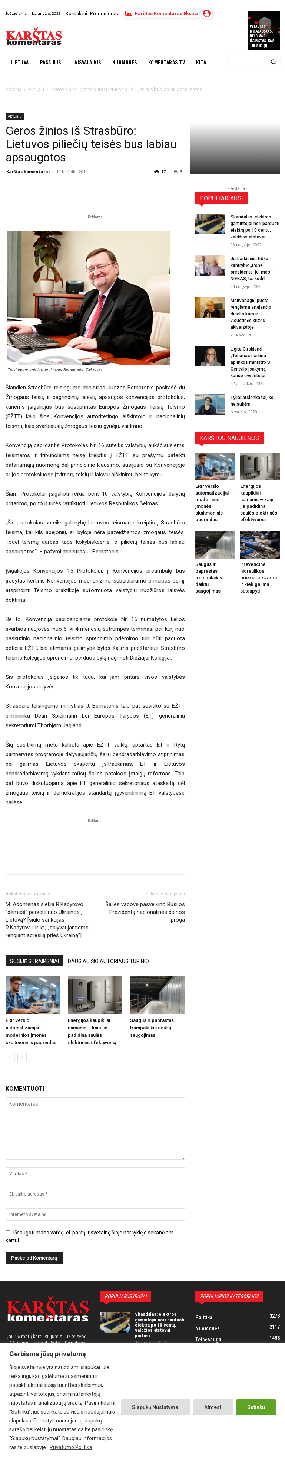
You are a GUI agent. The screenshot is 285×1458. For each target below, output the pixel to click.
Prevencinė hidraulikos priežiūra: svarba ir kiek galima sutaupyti (258, 578)
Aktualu (15, 116)
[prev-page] (10, 1057)
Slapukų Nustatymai (156, 1407)
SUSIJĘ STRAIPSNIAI (34, 961)
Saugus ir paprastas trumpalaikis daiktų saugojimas (152, 1028)
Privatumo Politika (71, 1447)
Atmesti (213, 1407)
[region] (142, 1400)
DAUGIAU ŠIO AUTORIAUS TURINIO (108, 961)
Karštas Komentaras (28, 171)
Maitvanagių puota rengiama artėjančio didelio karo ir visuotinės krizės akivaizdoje (251, 314)
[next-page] (22, 1057)
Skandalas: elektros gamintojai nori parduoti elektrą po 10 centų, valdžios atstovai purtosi (160, 1324)
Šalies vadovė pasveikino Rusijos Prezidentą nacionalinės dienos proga (145, 912)
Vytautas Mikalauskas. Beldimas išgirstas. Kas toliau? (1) (262, 35)
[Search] (273, 62)
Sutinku (256, 1407)
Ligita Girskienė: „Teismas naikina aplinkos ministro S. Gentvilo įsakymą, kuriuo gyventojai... (251, 362)
